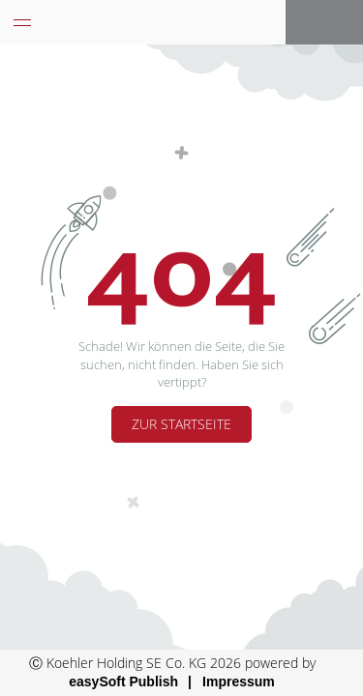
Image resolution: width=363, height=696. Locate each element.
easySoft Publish (123, 681)
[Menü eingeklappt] (22, 22)
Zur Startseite (181, 424)
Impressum (238, 681)
